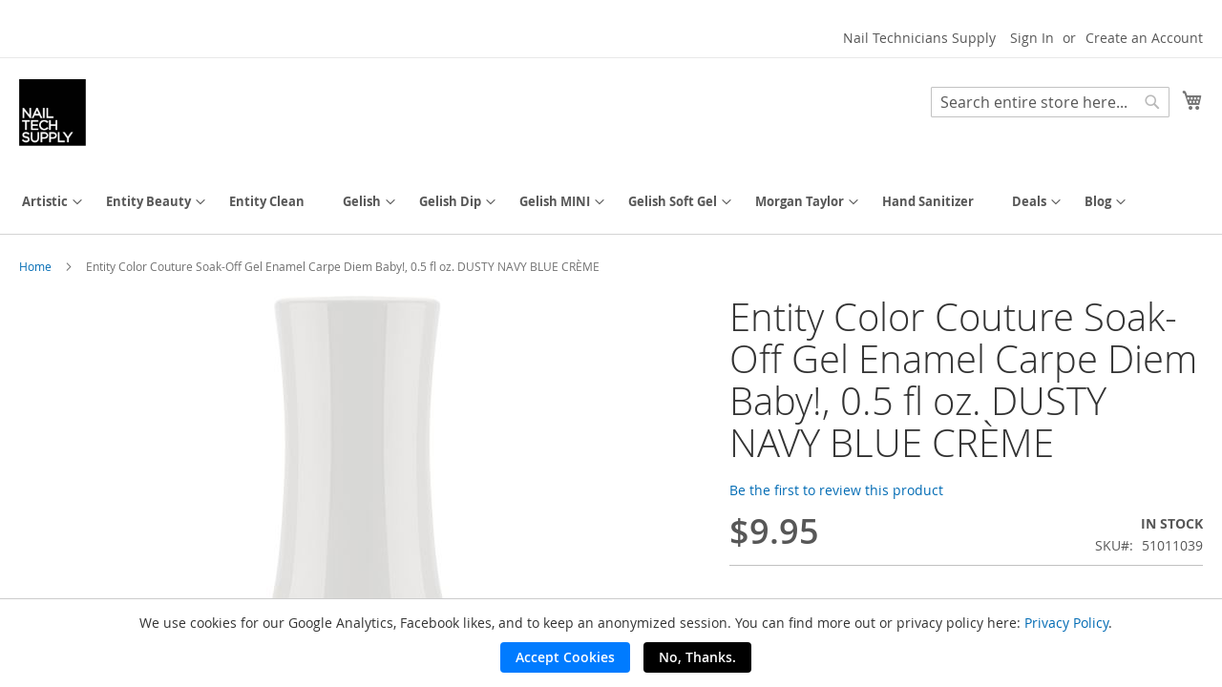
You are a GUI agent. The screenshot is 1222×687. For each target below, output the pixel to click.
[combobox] (1050, 102)
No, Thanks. (697, 657)
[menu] (611, 202)
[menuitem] (45, 202)
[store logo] (52, 112)
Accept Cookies (565, 657)
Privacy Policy (1066, 623)
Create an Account (1144, 38)
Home (35, 266)
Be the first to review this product (836, 490)
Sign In (1032, 38)
